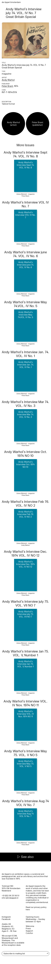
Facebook (6, 919)
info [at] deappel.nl (10, 898)
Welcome (30, 926)
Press (28, 928)
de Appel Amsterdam (11, 2)
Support (29, 931)
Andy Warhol (8, 79)
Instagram (6, 917)
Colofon (29, 933)
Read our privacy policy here (36, 908)
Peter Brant (7, 86)
